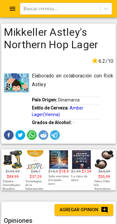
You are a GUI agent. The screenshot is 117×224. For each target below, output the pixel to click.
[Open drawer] (12, 8)
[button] (9, 135)
